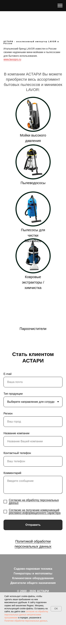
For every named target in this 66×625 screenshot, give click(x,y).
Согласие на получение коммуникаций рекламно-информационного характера (35, 511)
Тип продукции (13, 393)
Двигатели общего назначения (33, 583)
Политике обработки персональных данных (25, 621)
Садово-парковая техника (33, 568)
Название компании (16, 433)
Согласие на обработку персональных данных (34, 501)
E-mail (7, 373)
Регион (8, 413)
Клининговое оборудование (33, 578)
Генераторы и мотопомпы (33, 573)
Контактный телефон (17, 453)
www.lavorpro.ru (12, 59)
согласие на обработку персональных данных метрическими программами (26, 614)
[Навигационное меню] (60, 5)
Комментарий (12, 473)
